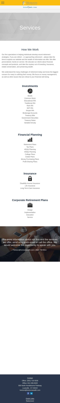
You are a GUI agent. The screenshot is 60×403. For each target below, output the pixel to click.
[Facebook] (28, 393)
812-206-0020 (33, 383)
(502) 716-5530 (32, 381)
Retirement (30, 401)
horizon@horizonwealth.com (30, 390)
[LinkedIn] (31, 393)
